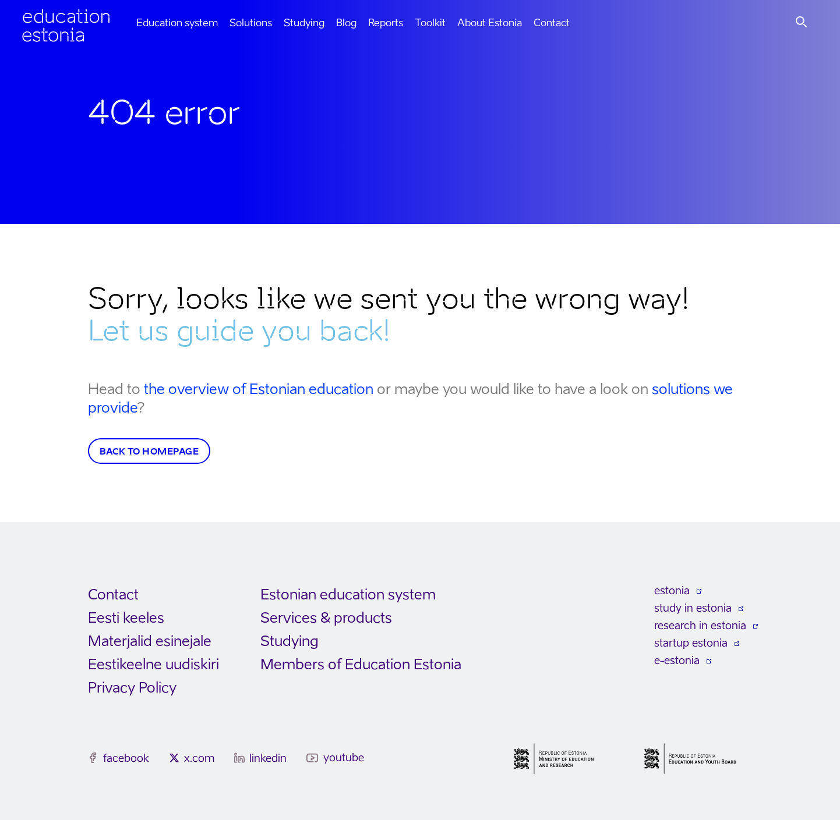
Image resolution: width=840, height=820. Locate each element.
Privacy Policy (132, 687)
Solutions (251, 23)
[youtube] (312, 758)
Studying (304, 23)
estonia (672, 590)
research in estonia (700, 625)
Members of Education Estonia (360, 664)
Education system (177, 23)
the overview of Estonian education (258, 389)
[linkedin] (239, 757)
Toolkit (430, 23)
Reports (385, 23)
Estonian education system (348, 594)
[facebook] (93, 757)
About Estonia (489, 23)
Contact (552, 23)
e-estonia (677, 660)
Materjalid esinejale (149, 641)
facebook (126, 758)
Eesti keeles (126, 617)
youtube (343, 757)
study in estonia (693, 608)
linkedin (268, 758)
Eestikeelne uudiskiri (153, 664)
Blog (346, 23)
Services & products (326, 617)
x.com (199, 758)
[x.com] (174, 757)
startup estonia (691, 643)
